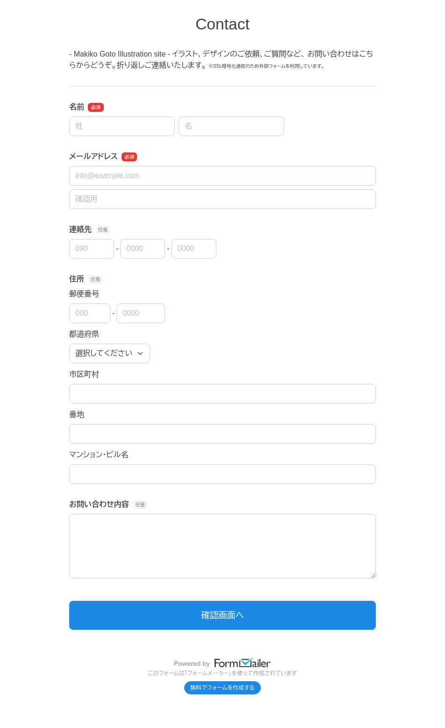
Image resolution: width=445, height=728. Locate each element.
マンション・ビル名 (98, 455)
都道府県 (84, 334)
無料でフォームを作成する (222, 688)
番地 (76, 414)
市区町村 (84, 374)
